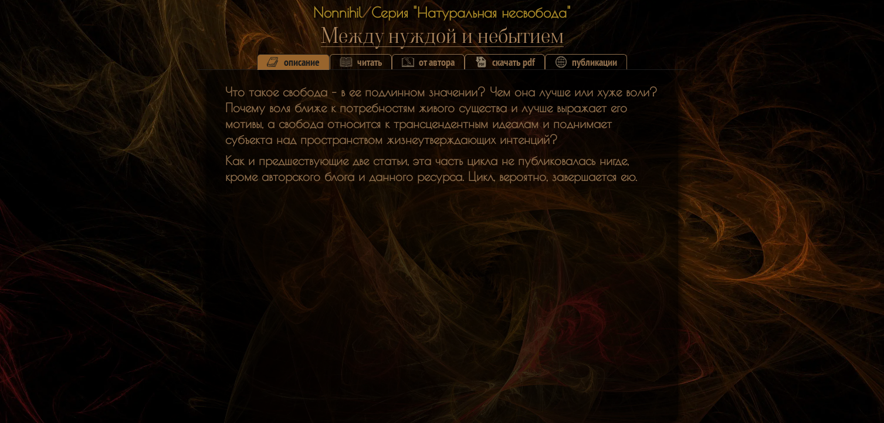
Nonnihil (337, 12)
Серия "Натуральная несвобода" (471, 12)
